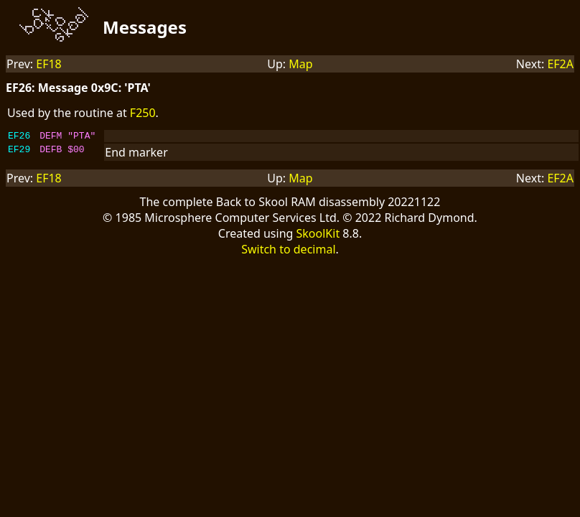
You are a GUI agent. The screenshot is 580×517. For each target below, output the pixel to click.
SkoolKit (318, 235)
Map (300, 64)
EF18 (49, 64)
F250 (143, 113)
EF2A (560, 64)
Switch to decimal (288, 251)
